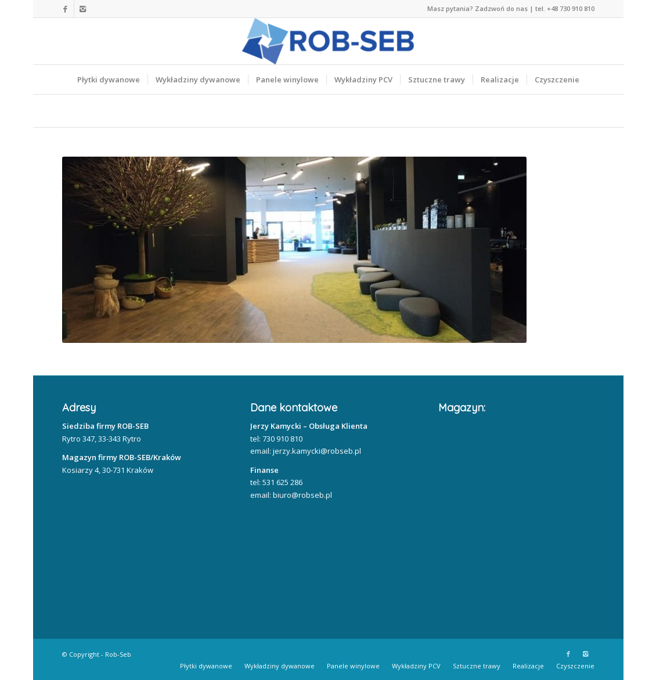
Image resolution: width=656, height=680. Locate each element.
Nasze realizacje (161, 111)
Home (80, 111)
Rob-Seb (118, 654)
